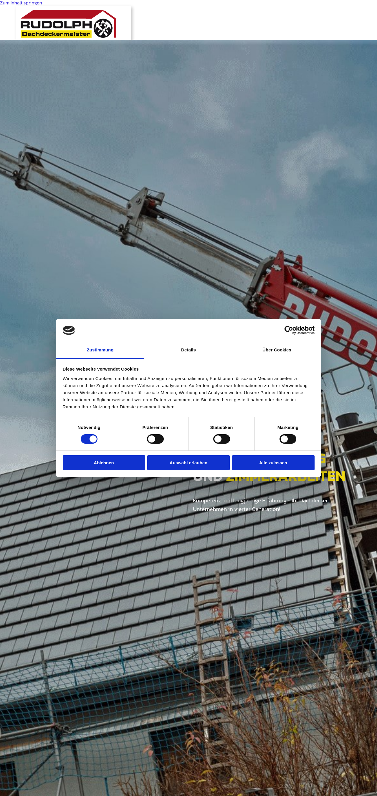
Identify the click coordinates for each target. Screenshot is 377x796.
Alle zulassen (273, 462)
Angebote (252, 13)
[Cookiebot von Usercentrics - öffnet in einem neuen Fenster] (289, 330)
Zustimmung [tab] (100, 349)
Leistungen (210, 13)
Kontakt (337, 13)
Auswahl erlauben (188, 462)
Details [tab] (188, 349)
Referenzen (296, 13)
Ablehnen (104, 462)
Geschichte (165, 13)
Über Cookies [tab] (276, 349)
